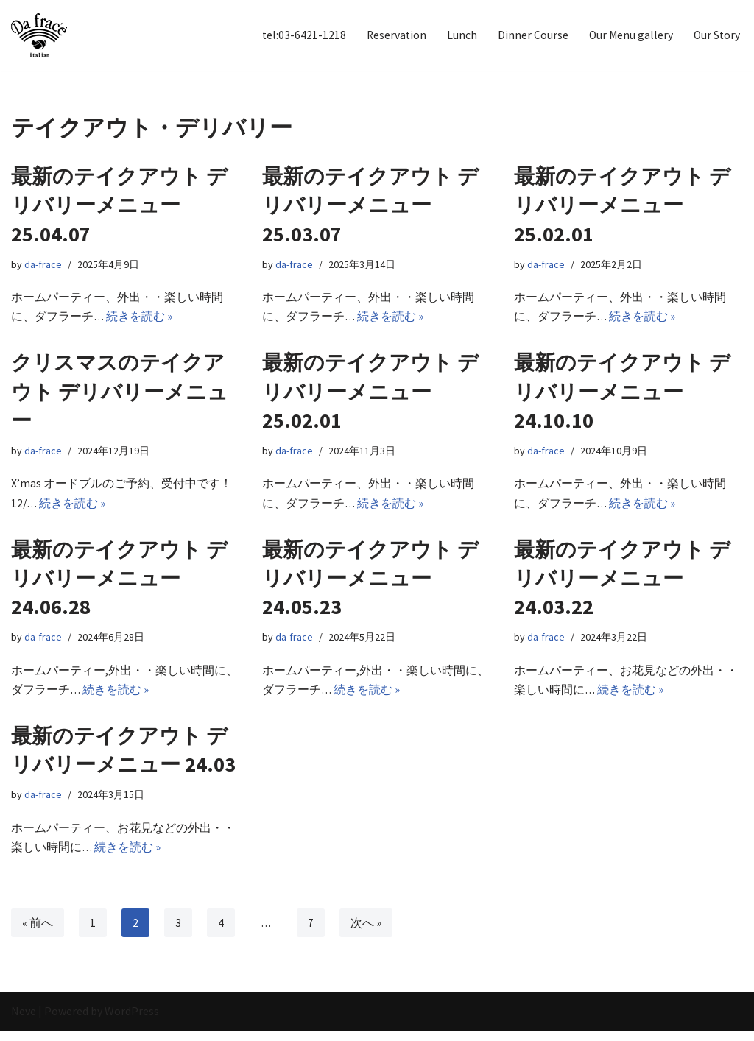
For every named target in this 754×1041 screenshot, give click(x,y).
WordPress (132, 1021)
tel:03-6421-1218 (299, 35)
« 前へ (37, 933)
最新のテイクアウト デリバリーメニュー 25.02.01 (622, 205)
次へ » (367, 933)
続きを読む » (141, 318)
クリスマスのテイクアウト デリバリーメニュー (119, 395)
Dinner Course (530, 35)
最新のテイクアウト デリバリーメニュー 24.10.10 (622, 395)
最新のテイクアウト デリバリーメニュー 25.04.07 (119, 205)
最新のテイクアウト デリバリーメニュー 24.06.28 (119, 583)
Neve (23, 1021)
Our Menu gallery (629, 35)
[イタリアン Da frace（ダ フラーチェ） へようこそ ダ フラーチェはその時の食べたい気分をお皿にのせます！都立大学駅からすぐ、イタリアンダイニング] (39, 35)
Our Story (716, 35)
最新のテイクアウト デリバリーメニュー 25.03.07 (370, 205)
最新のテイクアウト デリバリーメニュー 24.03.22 (622, 583)
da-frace (43, 265)
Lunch (459, 35)
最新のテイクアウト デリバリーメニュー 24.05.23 (370, 583)
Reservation (392, 35)
